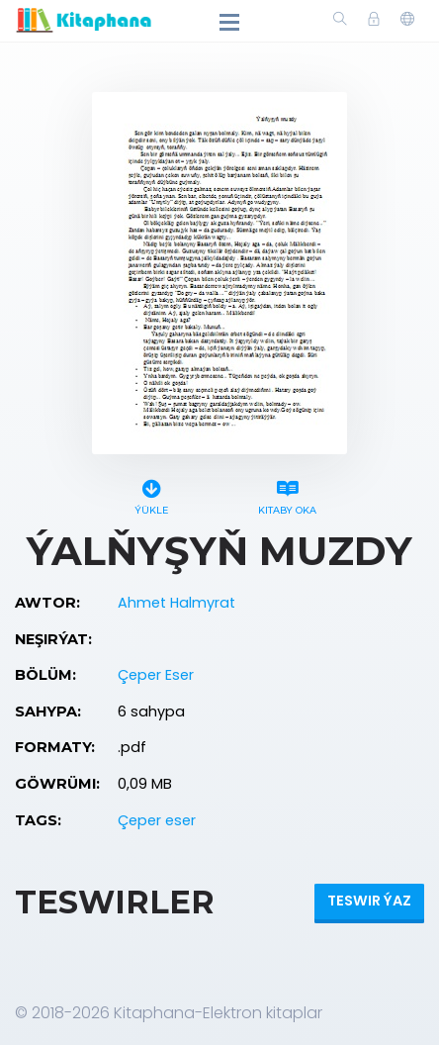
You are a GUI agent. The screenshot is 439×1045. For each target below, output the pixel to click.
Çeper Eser (156, 675)
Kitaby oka (287, 494)
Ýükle (151, 494)
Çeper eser (157, 820)
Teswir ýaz (369, 900)
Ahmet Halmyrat (176, 603)
